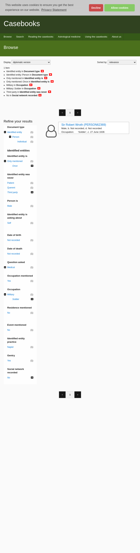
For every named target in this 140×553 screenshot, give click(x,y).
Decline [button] (96, 7)
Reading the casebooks (40, 36)
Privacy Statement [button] (54, 9)
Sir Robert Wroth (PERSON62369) (83, 124)
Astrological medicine (69, 36)
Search (20, 36)
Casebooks (22, 24)
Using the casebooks (96, 36)
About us (116, 36)
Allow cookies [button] (119, 7)
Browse (8, 36)
